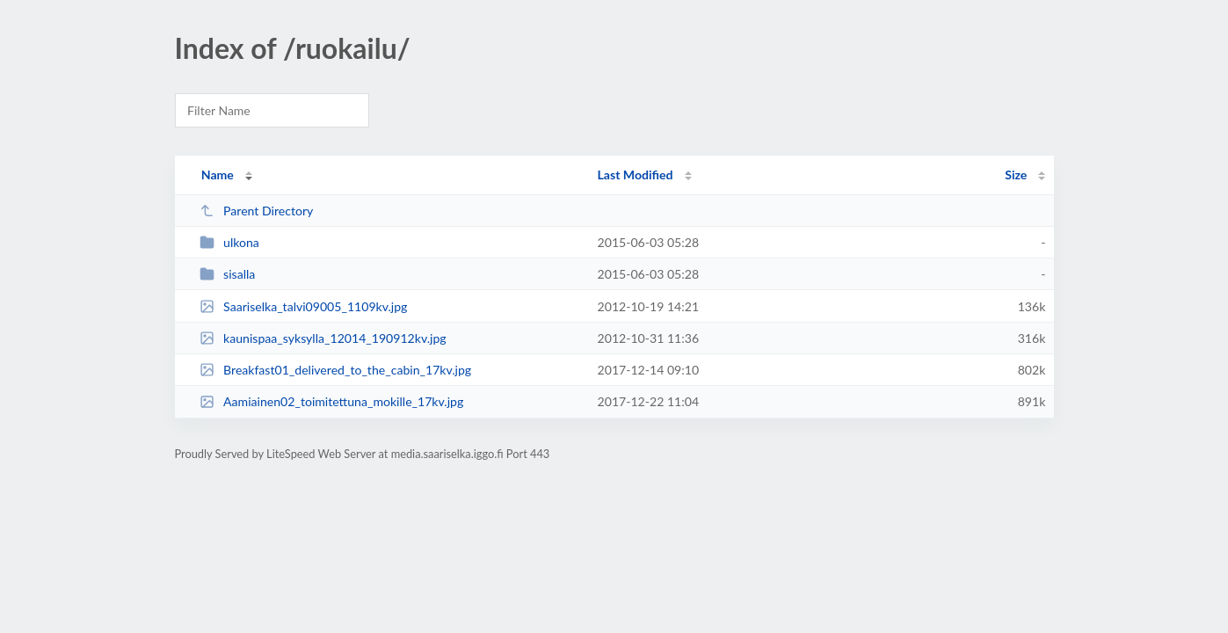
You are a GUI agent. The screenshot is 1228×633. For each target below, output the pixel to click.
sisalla (228, 273)
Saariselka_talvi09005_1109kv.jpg (304, 306)
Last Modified (635, 174)
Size (1016, 174)
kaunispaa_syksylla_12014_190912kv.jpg (323, 338)
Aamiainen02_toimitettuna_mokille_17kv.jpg (332, 401)
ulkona (229, 242)
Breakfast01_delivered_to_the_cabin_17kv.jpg (336, 369)
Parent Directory (257, 210)
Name (217, 174)
